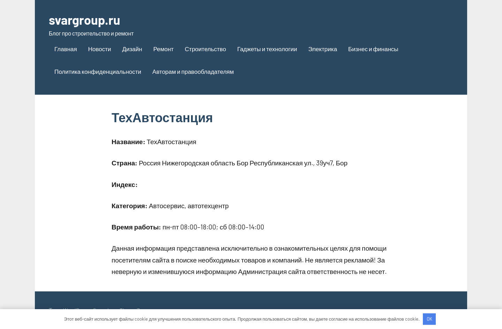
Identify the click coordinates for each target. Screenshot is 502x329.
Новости (99, 48)
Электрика (322, 48)
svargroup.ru (84, 19)
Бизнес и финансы (373, 48)
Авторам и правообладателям (193, 71)
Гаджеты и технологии (267, 48)
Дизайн (132, 48)
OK (429, 319)
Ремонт (163, 48)
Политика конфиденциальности (97, 71)
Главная (65, 48)
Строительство (205, 48)
